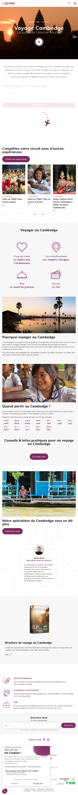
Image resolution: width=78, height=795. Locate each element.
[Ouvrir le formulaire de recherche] (69, 3)
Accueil (31, 22)
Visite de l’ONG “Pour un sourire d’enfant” (39, 202)
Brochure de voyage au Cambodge (28, 642)
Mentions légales (30, 789)
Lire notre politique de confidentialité (47, 730)
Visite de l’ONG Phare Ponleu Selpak (12, 202)
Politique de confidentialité (45, 789)
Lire (8, 654)
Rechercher (39, 105)
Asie (37, 22)
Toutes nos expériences (16, 159)
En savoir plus (39, 457)
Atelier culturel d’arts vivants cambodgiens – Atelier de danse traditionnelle (63, 205)
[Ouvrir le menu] (75, 3)
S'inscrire (68, 725)
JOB (15, 702)
